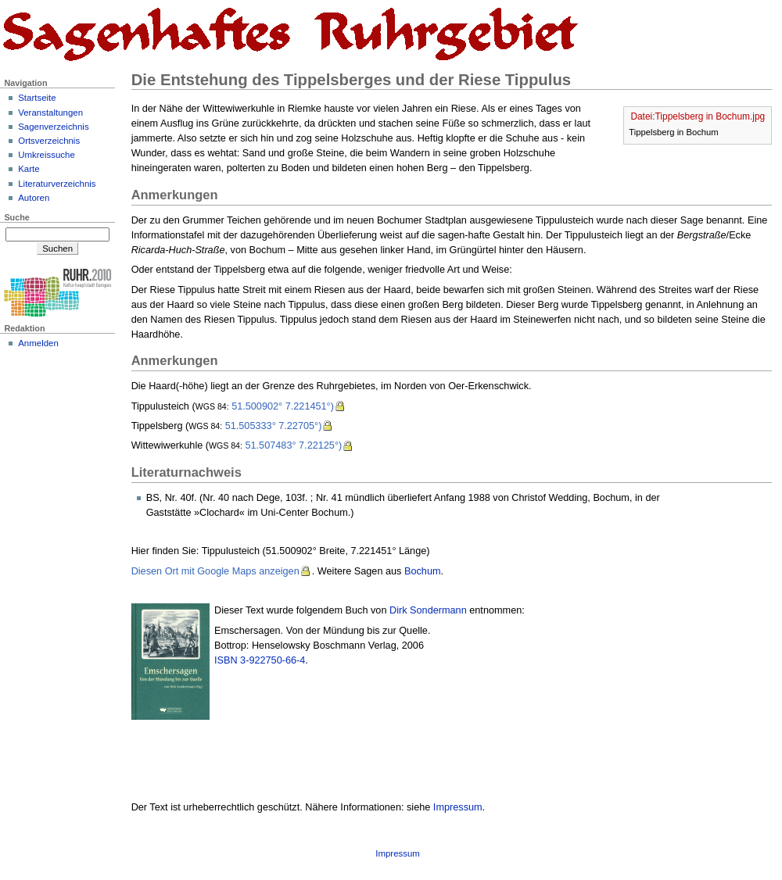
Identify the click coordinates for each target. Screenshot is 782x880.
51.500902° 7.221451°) (282, 406)
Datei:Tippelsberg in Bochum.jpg (697, 116)
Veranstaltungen (50, 112)
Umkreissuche (46, 154)
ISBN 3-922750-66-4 (259, 660)
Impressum (457, 807)
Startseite (37, 97)
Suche (16, 217)
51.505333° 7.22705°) (273, 425)
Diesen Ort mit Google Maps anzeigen (215, 571)
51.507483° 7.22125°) (293, 445)
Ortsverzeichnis (49, 140)
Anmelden (38, 343)
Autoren (33, 197)
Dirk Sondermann (428, 610)
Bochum (422, 571)
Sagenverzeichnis (53, 126)
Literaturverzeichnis (56, 183)
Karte (28, 168)
